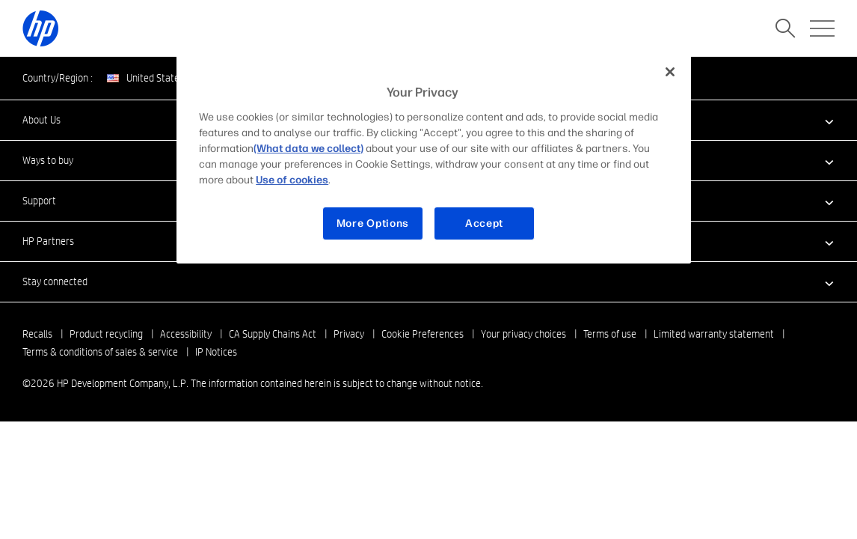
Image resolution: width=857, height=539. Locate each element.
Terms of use (609, 334)
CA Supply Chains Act (272, 334)
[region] (433, 159)
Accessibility (186, 334)
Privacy (349, 334)
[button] (428, 281)
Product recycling (106, 334)
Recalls (37, 334)
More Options (373, 223)
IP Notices (216, 352)
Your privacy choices (523, 334)
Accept (484, 223)
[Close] (670, 71)
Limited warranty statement (714, 334)
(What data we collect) (308, 148)
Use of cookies (292, 180)
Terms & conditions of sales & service (100, 352)
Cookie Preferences (422, 334)
